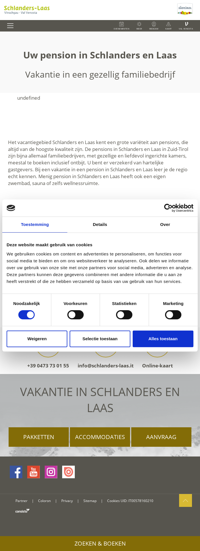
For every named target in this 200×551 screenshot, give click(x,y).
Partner (21, 500)
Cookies (113, 500)
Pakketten (38, 437)
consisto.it (22, 510)
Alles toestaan (163, 338)
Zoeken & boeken (100, 543)
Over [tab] (165, 224)
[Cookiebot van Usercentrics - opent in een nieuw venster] (168, 208)
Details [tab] (100, 224)
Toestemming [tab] (35, 224)
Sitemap (90, 500)
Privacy (67, 500)
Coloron (44, 500)
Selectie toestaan (100, 338)
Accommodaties (100, 437)
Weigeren (37, 338)
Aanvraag (161, 437)
